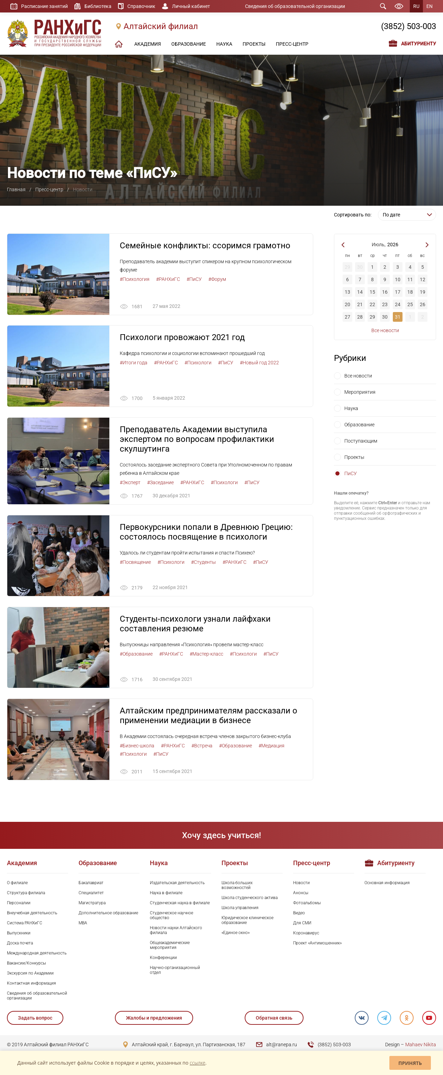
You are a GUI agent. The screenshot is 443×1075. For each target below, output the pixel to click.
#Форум (217, 279)
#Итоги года (133, 363)
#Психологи (197, 363)
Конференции (163, 958)
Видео (299, 913)
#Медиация (271, 746)
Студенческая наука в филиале (180, 903)
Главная (16, 189)
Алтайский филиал (161, 27)
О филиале (17, 883)
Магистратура (92, 903)
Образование (359, 424)
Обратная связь (273, 1018)
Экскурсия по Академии (30, 973)
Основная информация (387, 883)
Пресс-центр (49, 189)
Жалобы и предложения (154, 1018)
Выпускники (18, 933)
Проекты (354, 457)
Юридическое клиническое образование (247, 920)
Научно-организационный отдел (175, 970)
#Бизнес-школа (137, 746)
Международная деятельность (36, 953)
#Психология (135, 279)
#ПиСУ (194, 279)
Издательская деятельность (177, 883)
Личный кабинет (191, 6)
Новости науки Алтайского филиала (176, 930)
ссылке (197, 1062)
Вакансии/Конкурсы (26, 963)
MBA (83, 923)
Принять (410, 1063)
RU (416, 6)
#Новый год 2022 (259, 363)
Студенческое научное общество (171, 916)
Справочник (141, 6)
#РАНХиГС (168, 279)
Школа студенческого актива (250, 898)
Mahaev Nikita (420, 1045)
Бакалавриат (91, 883)
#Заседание (160, 482)
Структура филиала (26, 893)
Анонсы (300, 893)
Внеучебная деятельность (32, 913)
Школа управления (240, 908)
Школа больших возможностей (237, 885)
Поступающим (360, 441)
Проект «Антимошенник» (317, 943)
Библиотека (97, 6)
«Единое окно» (236, 933)
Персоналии (18, 903)
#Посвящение (135, 562)
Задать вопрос (35, 1018)
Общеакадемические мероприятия (170, 945)
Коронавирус (306, 933)
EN (429, 6)
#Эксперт (130, 482)
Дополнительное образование (108, 913)
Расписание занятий (44, 6)
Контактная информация (31, 983)
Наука (351, 408)
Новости (301, 883)
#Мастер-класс (206, 654)
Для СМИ (302, 923)
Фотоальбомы (307, 903)
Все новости (385, 330)
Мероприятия (360, 392)
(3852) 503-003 (408, 27)
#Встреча (202, 746)
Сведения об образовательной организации (295, 6)
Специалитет (91, 893)
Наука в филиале (166, 893)
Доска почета (20, 943)
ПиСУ (350, 473)
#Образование (136, 654)
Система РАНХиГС (24, 923)
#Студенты (203, 562)
